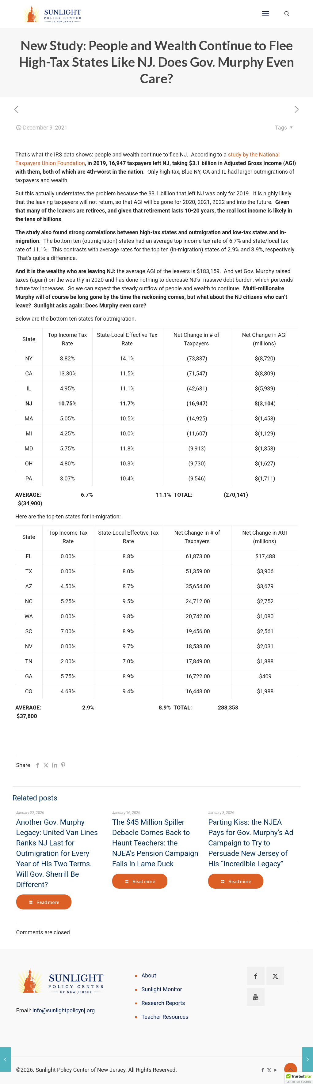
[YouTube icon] (275, 1070)
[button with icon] (256, 976)
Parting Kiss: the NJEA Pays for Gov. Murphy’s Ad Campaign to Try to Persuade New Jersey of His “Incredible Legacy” (250, 843)
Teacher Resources (165, 1017)
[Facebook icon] (263, 1070)
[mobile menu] (265, 14)
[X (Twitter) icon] (269, 1070)
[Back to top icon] (290, 1069)
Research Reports (163, 1003)
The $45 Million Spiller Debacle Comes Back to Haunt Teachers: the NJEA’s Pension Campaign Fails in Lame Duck (155, 843)
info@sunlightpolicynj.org (63, 1010)
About (149, 975)
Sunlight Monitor (162, 989)
